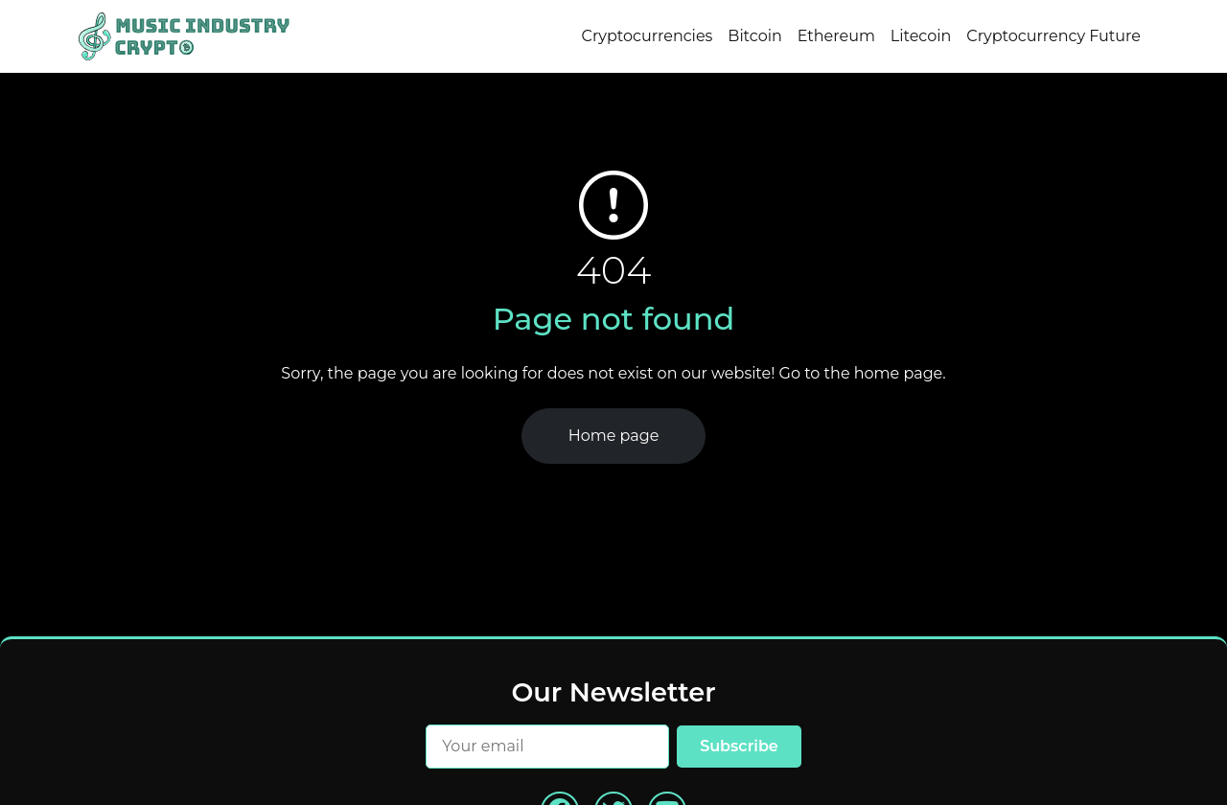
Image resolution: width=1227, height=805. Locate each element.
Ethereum (836, 36)
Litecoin (921, 36)
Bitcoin (754, 36)
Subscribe (739, 746)
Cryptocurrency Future (1053, 36)
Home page (614, 435)
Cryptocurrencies (647, 36)
